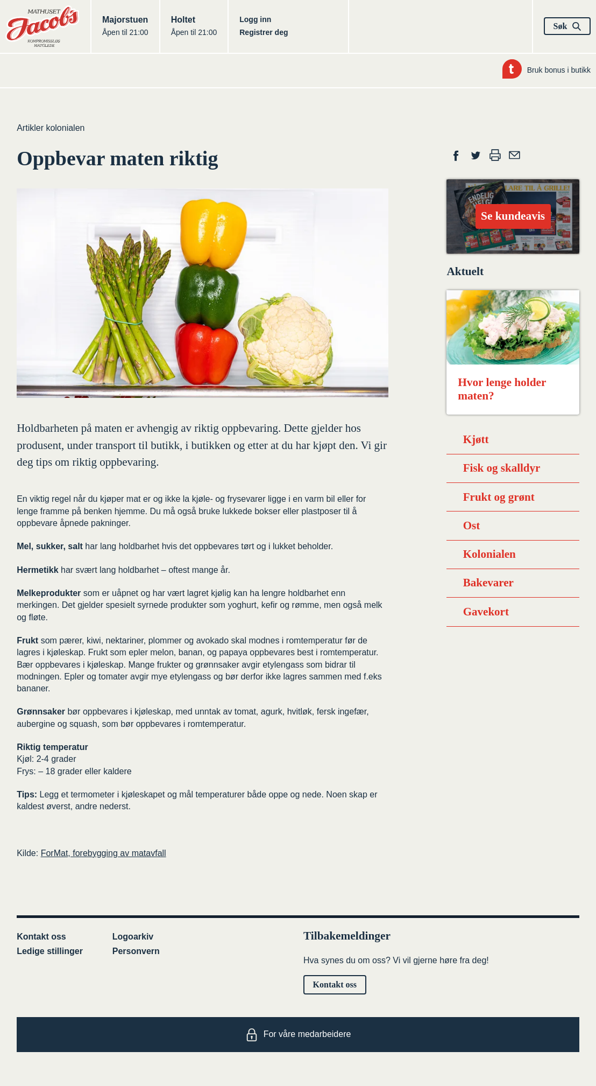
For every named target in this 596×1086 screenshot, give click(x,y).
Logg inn (255, 19)
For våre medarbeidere (298, 1034)
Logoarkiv (132, 936)
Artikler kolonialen (50, 127)
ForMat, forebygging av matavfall (103, 853)
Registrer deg (263, 32)
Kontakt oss (41, 936)
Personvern (136, 951)
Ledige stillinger (50, 951)
